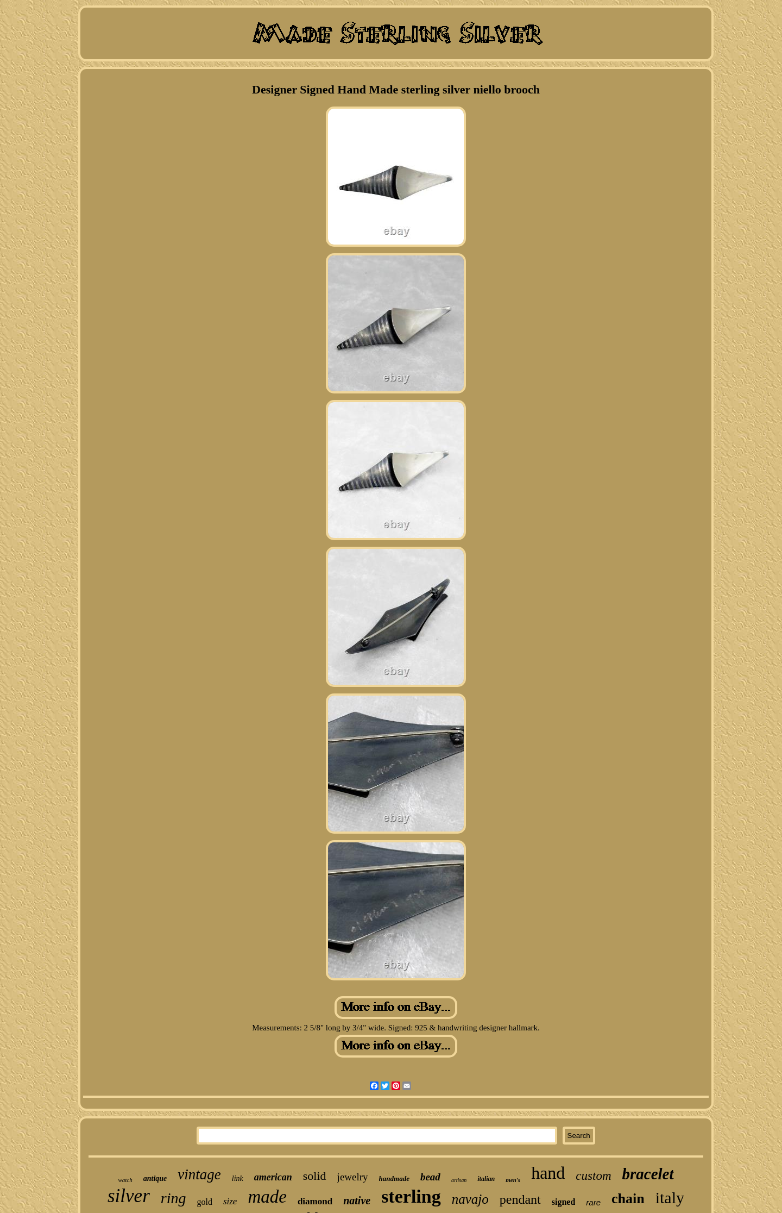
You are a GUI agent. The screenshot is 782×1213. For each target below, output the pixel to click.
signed (564, 1201)
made (267, 1196)
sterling (411, 1196)
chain (628, 1198)
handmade (394, 1178)
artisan (458, 1180)
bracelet (648, 1174)
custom (593, 1176)
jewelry (352, 1177)
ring (173, 1198)
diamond (315, 1201)
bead (430, 1177)
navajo (470, 1199)
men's (513, 1180)
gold (204, 1201)
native (356, 1200)
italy (669, 1197)
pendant (520, 1199)
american (273, 1177)
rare (593, 1202)
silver (129, 1195)
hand (548, 1173)
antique (155, 1178)
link (237, 1178)
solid (314, 1176)
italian (486, 1179)
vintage (199, 1174)
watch (125, 1180)
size (230, 1201)
